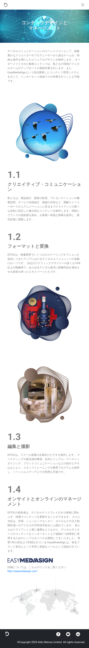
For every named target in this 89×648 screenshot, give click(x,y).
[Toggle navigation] (83, 5)
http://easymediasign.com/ (22, 571)
